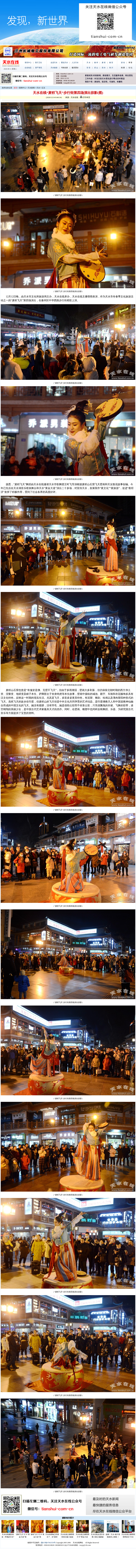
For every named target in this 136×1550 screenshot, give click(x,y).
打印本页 (85, 97)
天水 (38, 88)
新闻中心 (22, 88)
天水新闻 (31, 88)
